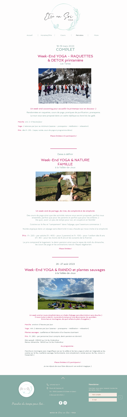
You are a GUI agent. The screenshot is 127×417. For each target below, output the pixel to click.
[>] (120, 397)
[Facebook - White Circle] (60, 403)
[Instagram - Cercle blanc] (65, 403)
